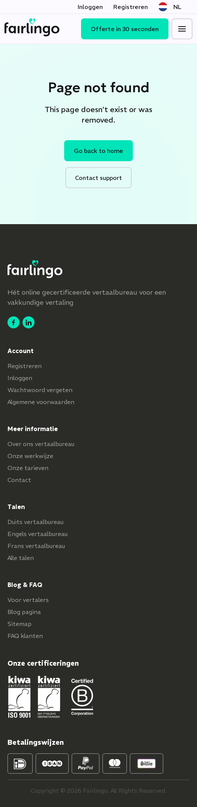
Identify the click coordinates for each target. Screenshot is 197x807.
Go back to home (98, 150)
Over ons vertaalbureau (41, 444)
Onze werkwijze (30, 456)
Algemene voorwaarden (41, 402)
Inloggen (90, 6)
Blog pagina (24, 611)
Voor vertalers (28, 599)
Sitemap (20, 623)
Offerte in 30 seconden (125, 29)
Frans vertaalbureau (36, 545)
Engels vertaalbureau (38, 534)
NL (169, 6)
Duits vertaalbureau (35, 522)
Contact (19, 480)
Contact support (98, 177)
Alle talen (21, 557)
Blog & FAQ (25, 584)
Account (20, 351)
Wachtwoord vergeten (40, 390)
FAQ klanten (25, 635)
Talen (16, 507)
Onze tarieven (28, 468)
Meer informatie (33, 429)
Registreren (130, 6)
